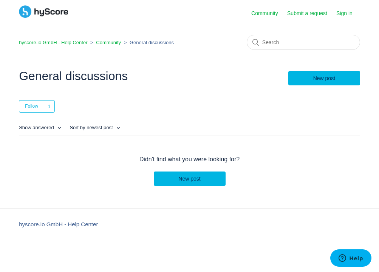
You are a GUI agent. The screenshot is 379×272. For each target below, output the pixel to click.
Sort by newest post (92, 127)
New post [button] (324, 78)
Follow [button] (31, 106)
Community (264, 13)
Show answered (37, 127)
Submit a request (307, 13)
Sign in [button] (344, 13)
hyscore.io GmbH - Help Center (53, 42)
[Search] (303, 42)
